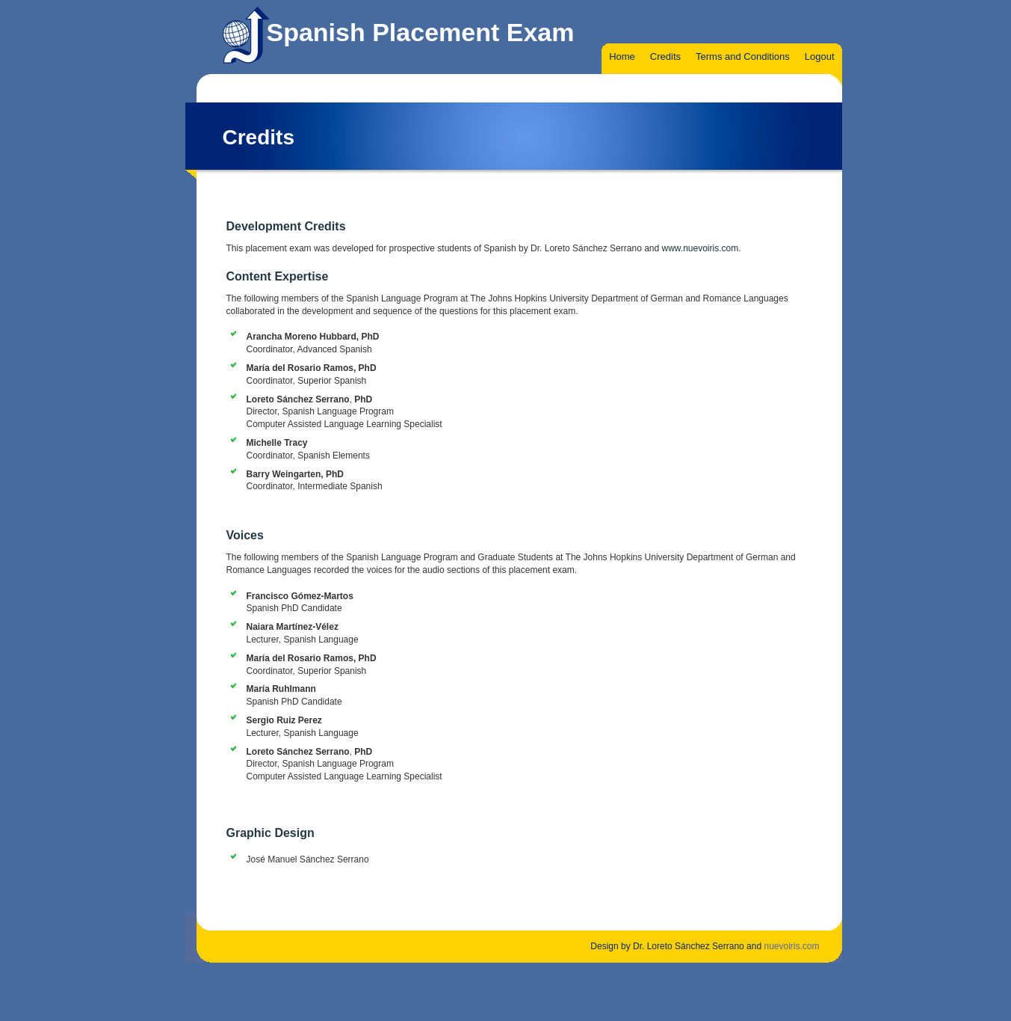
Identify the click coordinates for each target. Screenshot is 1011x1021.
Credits (665, 56)
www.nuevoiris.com (700, 248)
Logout (820, 56)
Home (622, 56)
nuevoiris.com (791, 946)
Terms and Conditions (743, 56)
